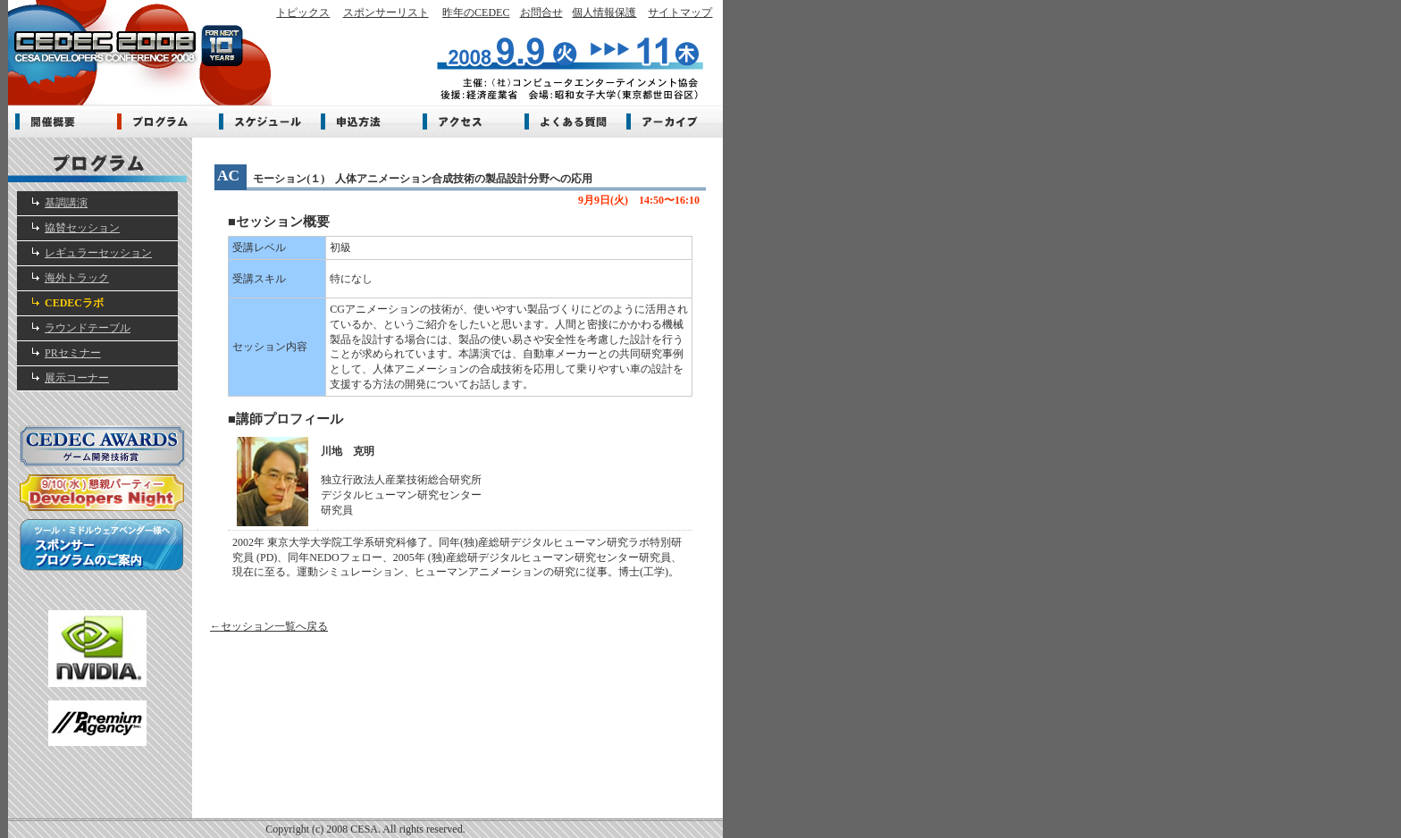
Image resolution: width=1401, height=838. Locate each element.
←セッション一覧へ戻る (269, 626)
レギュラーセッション (98, 253)
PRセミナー (73, 353)
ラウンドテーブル (87, 328)
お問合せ (541, 12)
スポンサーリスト (386, 12)
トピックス (303, 12)
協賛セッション (82, 228)
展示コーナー (77, 378)
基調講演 (66, 203)
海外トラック (77, 278)
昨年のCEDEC (475, 12)
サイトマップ (680, 12)
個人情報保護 (604, 12)
